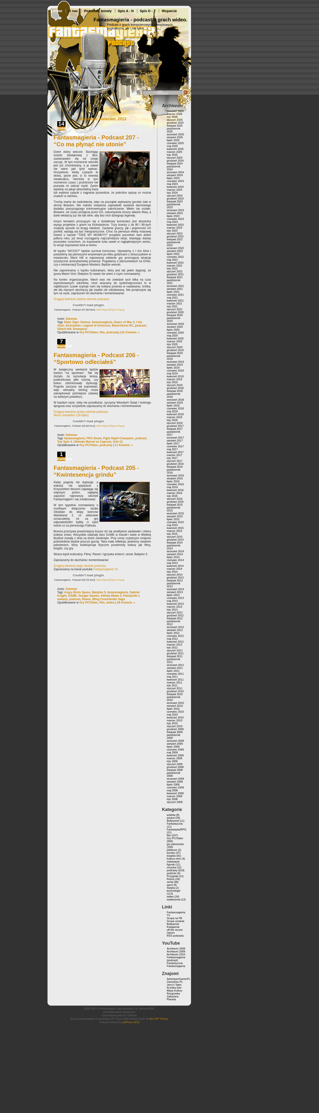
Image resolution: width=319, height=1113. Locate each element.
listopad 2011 (175, 656)
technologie (173, 890)
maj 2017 (172, 449)
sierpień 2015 (175, 516)
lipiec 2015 (173, 519)
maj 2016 (172, 487)
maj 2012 (172, 638)
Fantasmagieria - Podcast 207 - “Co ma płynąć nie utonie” (96, 140)
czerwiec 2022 (175, 256)
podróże (171, 873)
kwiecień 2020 (175, 338)
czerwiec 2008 (175, 787)
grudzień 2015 (175, 501)
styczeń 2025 (175, 157)
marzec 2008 (174, 796)
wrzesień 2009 (175, 740)
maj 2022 (172, 259)
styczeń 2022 (175, 271)
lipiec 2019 (173, 367)
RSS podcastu (175, 935)
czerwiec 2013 (175, 597)
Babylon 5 (99, 592)
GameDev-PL (175, 981)
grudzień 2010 (175, 691)
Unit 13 (118, 441)
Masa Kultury (174, 990)
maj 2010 (172, 714)
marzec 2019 (174, 379)
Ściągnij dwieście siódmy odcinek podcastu (81, 299)
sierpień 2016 (175, 478)
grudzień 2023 (175, 198)
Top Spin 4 (64, 441)
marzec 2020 (174, 341)
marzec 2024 (174, 189)
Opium (171, 932)
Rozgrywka (173, 993)
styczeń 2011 (175, 688)
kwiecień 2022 (175, 262)
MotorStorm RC (122, 325)
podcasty (112, 332)
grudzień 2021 (175, 274)
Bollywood (173, 820)
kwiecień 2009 (175, 755)
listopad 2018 (175, 390)
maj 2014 (172, 562)
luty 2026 (172, 116)
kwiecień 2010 (175, 717)
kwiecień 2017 (175, 452)
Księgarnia (173, 926)
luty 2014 (172, 571)
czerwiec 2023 (175, 218)
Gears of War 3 (124, 322)
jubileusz (172, 849)
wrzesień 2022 (175, 248)
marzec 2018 (174, 417)
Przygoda (172, 876)
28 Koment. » (126, 602)
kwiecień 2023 (175, 224)
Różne (171, 879)
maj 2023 (172, 221)
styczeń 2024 (175, 195)
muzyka (171, 867)
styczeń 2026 (175, 119)
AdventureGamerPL (178, 978)
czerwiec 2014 (175, 560)
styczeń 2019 (175, 385)
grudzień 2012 (175, 615)
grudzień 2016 (175, 463)
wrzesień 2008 (175, 778)
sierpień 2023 (175, 213)
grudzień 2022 (175, 236)
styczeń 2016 (175, 498)
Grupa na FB (174, 918)
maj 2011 (172, 676)
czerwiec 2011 (175, 673)
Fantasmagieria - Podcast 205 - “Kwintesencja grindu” (96, 471)
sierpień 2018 (175, 402)
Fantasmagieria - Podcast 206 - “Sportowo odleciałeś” (96, 358)
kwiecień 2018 (175, 414)
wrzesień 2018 (175, 399)
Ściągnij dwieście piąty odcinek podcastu (80, 566)
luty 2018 (172, 420)
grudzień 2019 (175, 350)
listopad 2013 (175, 580)
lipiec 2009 (173, 746)
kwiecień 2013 (175, 603)
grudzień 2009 (175, 729)
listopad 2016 (175, 466)
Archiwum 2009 (176, 951)
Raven (86, 599)
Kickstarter (73, 325)
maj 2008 (172, 790)
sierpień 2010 (175, 705)
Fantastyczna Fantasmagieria (176, 964)
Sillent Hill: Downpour (72, 329)
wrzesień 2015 (175, 513)
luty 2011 (172, 685)
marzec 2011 (174, 682)
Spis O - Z (148, 11)
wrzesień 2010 (175, 702)
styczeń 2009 (175, 764)
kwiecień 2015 (175, 527)
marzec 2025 (174, 151)
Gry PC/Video (88, 332)
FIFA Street (94, 438)
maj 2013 (172, 600)
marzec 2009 (174, 758)
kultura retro (174, 858)
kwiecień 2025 (175, 148)
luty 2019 (172, 382)
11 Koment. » (124, 445)
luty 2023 (172, 230)
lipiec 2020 (173, 329)
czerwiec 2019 (175, 370)
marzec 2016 (174, 493)
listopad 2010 (175, 694)
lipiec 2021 (173, 291)
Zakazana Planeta (172, 998)
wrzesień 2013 (175, 589)
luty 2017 (172, 458)
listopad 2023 (175, 201)
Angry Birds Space (77, 592)
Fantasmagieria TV (105, 569)
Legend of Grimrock (96, 325)
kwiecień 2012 (175, 641)
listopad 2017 (175, 428)
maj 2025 (172, 146)
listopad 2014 (175, 542)
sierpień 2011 (175, 667)
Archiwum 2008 (176, 948)
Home (57, 11)
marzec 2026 (174, 113)
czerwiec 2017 (175, 446)
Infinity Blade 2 (111, 595)
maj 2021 (172, 297)
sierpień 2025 (175, 137)
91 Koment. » (130, 332)
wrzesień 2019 (175, 361)
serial (170, 881)
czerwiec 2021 (175, 294)
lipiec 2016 (173, 481)
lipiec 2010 (173, 708)
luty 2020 (172, 344)
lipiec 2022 (173, 253)
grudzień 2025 (175, 122)
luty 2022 (172, 268)
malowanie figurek (173, 863)
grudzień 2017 (175, 425)
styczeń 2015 (175, 536)
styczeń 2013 (175, 612)
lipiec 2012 (173, 632)
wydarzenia (173, 899)
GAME (72, 595)
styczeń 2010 (175, 726)
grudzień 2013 (175, 577)
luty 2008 (172, 799)
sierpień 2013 (175, 592)
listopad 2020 (175, 315)
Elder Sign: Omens (77, 322)
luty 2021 (172, 306)
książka (171, 855)
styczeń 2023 (175, 233)
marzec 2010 (174, 720)
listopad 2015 (175, 504)
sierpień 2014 (175, 554)
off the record (175, 929)
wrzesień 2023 (175, 210)
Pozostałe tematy (98, 11)
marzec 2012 (174, 644)
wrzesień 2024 (175, 172)
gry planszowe (175, 844)
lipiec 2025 (173, 140)
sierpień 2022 (175, 251)
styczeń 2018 (175, 423)
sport (170, 884)
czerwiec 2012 (175, 635)
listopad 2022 (175, 239)
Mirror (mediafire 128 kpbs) (71, 415)
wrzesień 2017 (175, 437)
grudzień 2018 (175, 388)
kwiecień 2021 (175, 300)
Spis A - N (126, 11)
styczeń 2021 (175, 309)
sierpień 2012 (175, 630)
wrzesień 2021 (175, 286)
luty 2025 (172, 154)
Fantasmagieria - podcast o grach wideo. (140, 19)
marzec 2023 (174, 227)
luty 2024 (172, 192)
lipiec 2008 (173, 784)
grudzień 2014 (175, 539)
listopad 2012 (175, 618)
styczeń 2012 (175, 650)
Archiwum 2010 (176, 954)
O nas (73, 11)
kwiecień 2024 (175, 186)
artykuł (171, 817)
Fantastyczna (175, 823)
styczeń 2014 (175, 574)
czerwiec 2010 (175, 711)
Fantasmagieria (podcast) (176, 959)
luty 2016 (172, 495)
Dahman (71, 318)
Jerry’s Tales (174, 984)
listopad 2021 (175, 277)
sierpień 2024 (175, 175)
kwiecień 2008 (175, 793)
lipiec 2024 (173, 178)
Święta (171, 887)
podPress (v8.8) (130, 1022)
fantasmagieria (102, 322)
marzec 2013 (174, 606)
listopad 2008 (175, 769)
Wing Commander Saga (108, 599)
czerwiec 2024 (175, 181)
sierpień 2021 (175, 288)
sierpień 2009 (175, 743)
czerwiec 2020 (175, 332)
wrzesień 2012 (175, 627)
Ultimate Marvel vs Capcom (92, 441)
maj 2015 (172, 525)
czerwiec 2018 (175, 408)
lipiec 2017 (173, 443)
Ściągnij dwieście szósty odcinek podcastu (81, 412)
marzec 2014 (174, 568)
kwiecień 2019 (175, 376)
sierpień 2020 (175, 326)
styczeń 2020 (175, 347)
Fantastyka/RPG (176, 829)
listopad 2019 (175, 353)
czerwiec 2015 (175, 522)
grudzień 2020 (175, 312)
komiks (171, 852)
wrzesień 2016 (175, 475)
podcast (140, 325)
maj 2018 (172, 411)
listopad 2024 (175, 163)
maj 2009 (172, 752)
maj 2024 (172, 183)
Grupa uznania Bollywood (175, 922)
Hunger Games (88, 595)
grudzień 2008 (175, 767)
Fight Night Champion (118, 438)
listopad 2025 (175, 125)
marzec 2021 (174, 303)
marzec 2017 (174, 455)
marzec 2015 (174, 530)
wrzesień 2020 (175, 323)
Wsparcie (169, 11)
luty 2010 (172, 723)
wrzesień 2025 (175, 134)
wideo (110, 602)
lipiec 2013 (173, 595)
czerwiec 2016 (175, 484)
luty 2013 (172, 609)
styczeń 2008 (175, 802)
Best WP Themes (159, 1019)
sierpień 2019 (175, 364)
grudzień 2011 (175, 653)
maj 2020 (172, 335)
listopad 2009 (175, 732)
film (102, 332)
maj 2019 (172, 373)
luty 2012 (172, 647)
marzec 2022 (174, 265)
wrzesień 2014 (175, 551)
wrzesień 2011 (175, 665)
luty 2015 (172, 533)
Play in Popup (117, 309)
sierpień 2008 (175, 781)
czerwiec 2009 (175, 749)
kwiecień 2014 (175, 565)
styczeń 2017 (175, 460)
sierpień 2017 (175, 440)
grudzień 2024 (175, 160)
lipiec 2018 (173, 405)
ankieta (171, 814)
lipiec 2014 (173, 557)
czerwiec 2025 (175, 143)
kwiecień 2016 (175, 490)
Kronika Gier (174, 987)
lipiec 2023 (173, 216)
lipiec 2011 (173, 670)
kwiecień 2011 (175, 679)
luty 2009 (172, 761)
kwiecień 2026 (175, 111)
